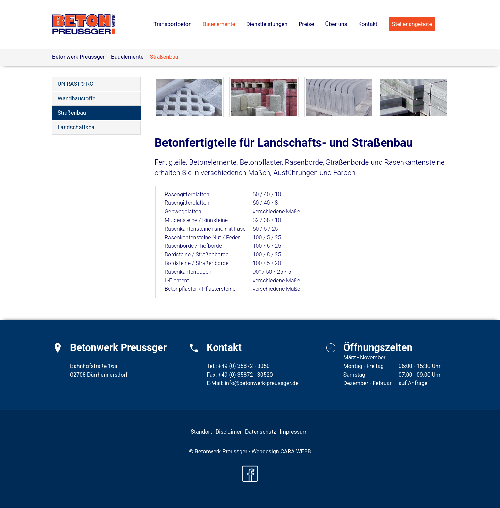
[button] (219, 24)
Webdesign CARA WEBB (281, 451)
